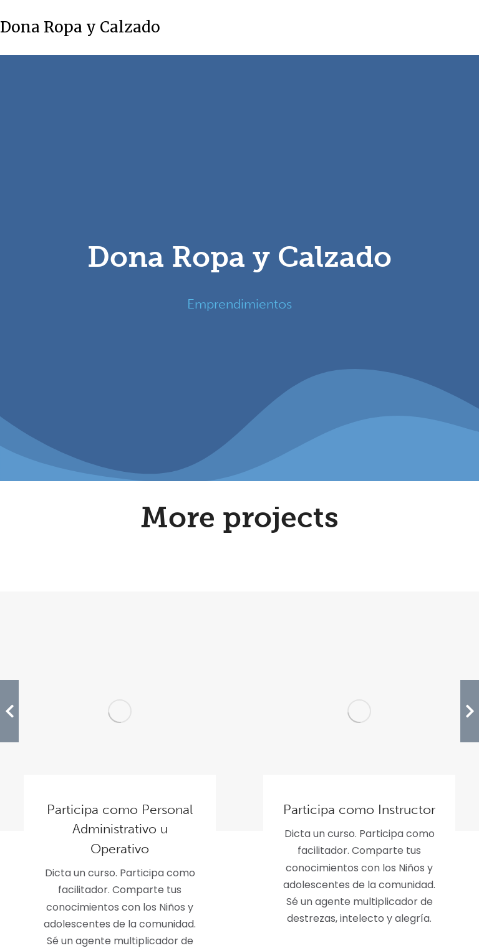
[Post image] (120, 711)
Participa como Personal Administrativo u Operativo (120, 829)
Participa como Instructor (359, 809)
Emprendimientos (239, 304)
